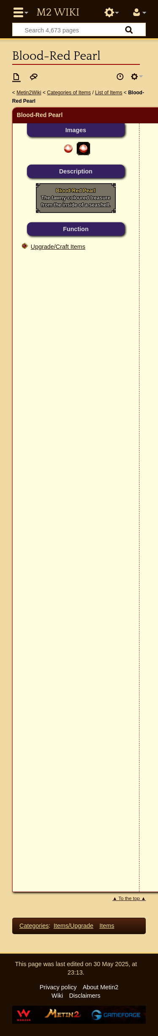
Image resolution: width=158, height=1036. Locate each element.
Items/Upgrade (73, 925)
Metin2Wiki (28, 93)
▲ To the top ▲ (129, 898)
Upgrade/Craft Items (58, 246)
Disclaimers (84, 995)
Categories (34, 925)
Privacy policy (58, 987)
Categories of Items (69, 93)
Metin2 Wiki (57, 13)
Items (106, 925)
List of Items (109, 93)
